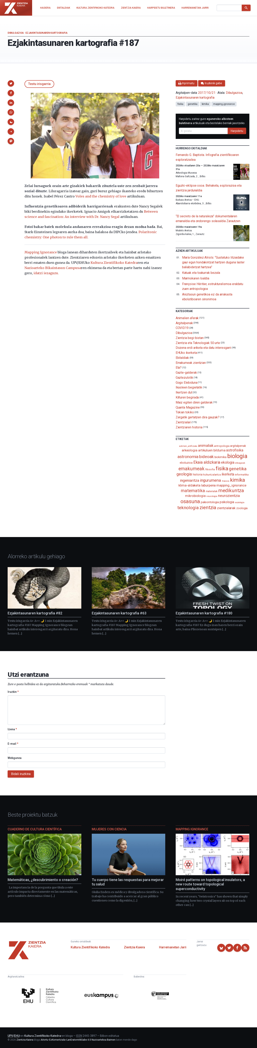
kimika (205, 104)
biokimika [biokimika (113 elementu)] (220, 457)
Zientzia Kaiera (134, 947)
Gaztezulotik (184, 377)
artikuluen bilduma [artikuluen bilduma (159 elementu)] (211, 450)
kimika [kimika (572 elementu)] (237, 480)
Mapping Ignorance (40, 252)
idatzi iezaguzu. (46, 273)
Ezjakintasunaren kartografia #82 (35, 613)
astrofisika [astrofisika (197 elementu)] (234, 450)
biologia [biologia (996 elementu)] (237, 456)
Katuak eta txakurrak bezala (201, 273)
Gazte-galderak (186, 372)
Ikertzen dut (184, 392)
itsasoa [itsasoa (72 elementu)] (225, 481)
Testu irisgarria (39, 84)
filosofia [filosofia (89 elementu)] (210, 469)
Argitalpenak (184, 323)
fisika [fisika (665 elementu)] (222, 468)
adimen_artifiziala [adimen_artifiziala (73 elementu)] (188, 446)
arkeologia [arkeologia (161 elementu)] (189, 450)
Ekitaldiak (182, 358)
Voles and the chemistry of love (100, 196)
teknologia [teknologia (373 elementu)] (188, 507)
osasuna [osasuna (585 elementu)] (190, 501)
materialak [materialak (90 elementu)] (211, 491)
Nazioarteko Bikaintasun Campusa (52, 268)
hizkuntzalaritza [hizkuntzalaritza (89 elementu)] (212, 474)
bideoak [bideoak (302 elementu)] (206, 456)
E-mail (13, 743)
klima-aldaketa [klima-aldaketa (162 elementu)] (189, 485)
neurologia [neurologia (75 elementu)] (211, 496)
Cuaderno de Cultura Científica (35, 829)
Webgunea (14, 758)
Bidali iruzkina (21, 774)
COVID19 (182, 328)
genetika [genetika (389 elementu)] (237, 468)
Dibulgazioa (16, 32)
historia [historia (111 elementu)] (197, 474)
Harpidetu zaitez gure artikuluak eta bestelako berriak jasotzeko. (212, 121)
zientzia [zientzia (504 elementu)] (208, 507)
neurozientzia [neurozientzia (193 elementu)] (229, 496)
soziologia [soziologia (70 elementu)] (239, 502)
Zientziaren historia (189, 427)
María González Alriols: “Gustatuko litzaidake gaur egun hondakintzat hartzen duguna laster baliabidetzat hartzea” (213, 262)
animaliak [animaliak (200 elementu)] (205, 445)
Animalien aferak (187, 318)
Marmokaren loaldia (195, 278)
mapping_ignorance (224, 104)
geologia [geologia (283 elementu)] (184, 474)
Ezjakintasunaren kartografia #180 (204, 613)
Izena (12, 729)
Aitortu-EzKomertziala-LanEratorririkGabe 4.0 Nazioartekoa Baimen (78, 1039)
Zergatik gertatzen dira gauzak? (198, 417)
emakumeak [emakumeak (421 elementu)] (191, 468)
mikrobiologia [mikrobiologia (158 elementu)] (195, 496)
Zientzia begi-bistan (190, 338)
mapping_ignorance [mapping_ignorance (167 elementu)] (231, 485)
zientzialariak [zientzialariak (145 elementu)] (226, 508)
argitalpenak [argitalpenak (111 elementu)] (238, 445)
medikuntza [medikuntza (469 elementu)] (231, 490)
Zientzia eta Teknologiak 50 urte (198, 343)
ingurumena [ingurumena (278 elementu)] (210, 480)
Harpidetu (237, 131)
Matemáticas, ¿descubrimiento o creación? (43, 880)
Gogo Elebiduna (186, 382)
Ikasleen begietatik (189, 387)
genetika (192, 104)
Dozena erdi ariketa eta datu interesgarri (203, 348)
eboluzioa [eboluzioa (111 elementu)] (186, 462)
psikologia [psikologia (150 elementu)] (227, 502)
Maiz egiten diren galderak (194, 402)
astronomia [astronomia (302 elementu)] (187, 456)
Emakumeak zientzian (191, 362)
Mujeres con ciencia (109, 829)
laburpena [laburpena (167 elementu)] (208, 485)
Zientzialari (183, 422)
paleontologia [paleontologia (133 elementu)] (210, 502)
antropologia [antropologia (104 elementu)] (221, 445)
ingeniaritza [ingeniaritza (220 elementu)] (189, 480)
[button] (11, 83)
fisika (180, 104)
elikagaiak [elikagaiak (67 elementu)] (240, 463)
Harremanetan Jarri (172, 947)
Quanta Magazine (188, 407)
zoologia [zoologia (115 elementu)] (242, 508)
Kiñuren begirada (187, 397)
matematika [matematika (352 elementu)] (193, 490)
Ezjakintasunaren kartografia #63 (119, 613)
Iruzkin (13, 691)
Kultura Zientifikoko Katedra (114, 263)
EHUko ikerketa (186, 353)
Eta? (179, 367)
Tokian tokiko (185, 412)
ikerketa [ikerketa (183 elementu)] (228, 474)
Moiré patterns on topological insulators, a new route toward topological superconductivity (210, 884)
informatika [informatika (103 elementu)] (241, 474)
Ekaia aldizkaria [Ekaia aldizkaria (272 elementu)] (206, 462)
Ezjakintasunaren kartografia (46, 32)
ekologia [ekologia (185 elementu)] (227, 462)
